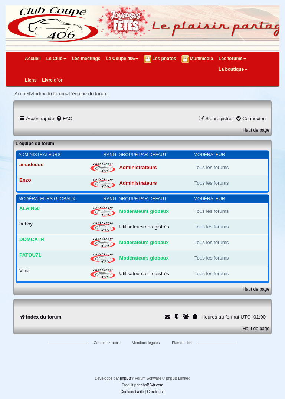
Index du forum (49, 93)
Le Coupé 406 (122, 58)
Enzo (25, 180)
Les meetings (86, 58)
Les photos (164, 58)
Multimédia (201, 58)
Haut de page (256, 130)
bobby (26, 224)
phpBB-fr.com (152, 385)
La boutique (233, 69)
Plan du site (181, 343)
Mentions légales (146, 343)
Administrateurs (40, 154)
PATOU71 (30, 255)
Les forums (232, 58)
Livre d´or (52, 80)
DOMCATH (31, 239)
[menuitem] (64, 118)
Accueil (33, 58)
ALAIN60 (29, 208)
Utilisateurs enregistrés (144, 227)
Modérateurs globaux (47, 198)
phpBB (125, 378)
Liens (30, 80)
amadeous (31, 164)
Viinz (24, 270)
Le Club (56, 58)
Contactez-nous (107, 343)
